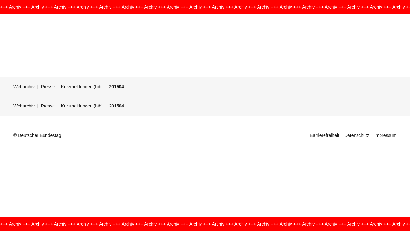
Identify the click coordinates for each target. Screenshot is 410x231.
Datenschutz (356, 135)
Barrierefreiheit (324, 135)
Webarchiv (24, 86)
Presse (48, 86)
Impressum (385, 135)
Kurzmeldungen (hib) (82, 86)
